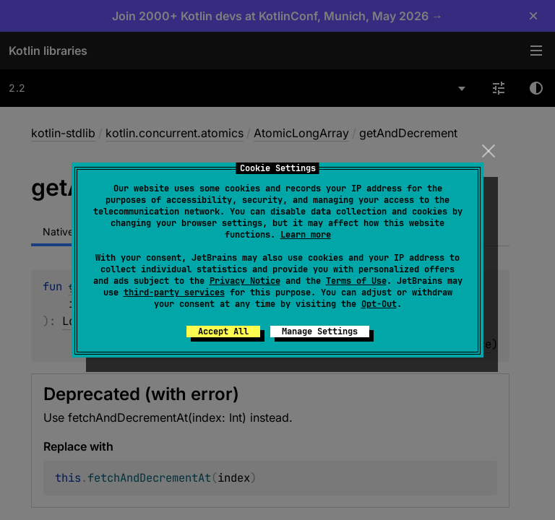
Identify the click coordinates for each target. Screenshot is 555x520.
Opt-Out (379, 304)
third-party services (174, 292)
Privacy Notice (245, 281)
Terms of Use (356, 281)
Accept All (223, 331)
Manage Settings (320, 331)
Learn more (305, 234)
